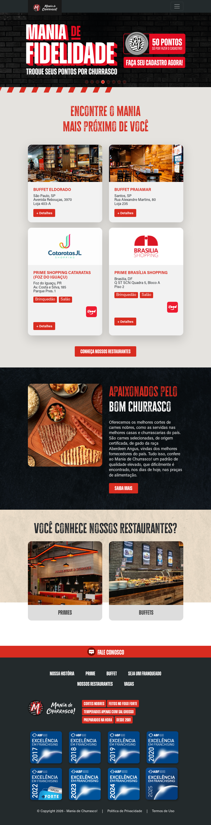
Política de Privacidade (124, 811)
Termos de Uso (163, 811)
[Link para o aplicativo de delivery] (91, 315)
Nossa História (62, 673)
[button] (86, 82)
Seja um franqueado (144, 673)
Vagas (129, 684)
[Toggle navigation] (177, 6)
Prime (90, 673)
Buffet (112, 673)
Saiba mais (123, 488)
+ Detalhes (44, 213)
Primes (65, 612)
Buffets (146, 612)
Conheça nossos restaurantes (105, 351)
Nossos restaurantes (95, 684)
